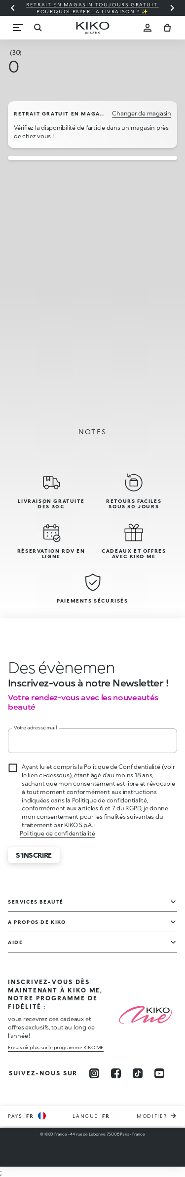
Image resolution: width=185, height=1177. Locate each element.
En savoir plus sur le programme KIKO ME (56, 1047)
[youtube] (159, 1073)
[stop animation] (57, 667)
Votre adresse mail (35, 727)
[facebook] (116, 1073)
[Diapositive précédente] (13, 8)
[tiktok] (138, 1073)
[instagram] (94, 1073)
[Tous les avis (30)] (16, 52)
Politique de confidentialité (57, 833)
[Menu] (18, 28)
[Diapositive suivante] (172, 8)
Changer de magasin (141, 113)
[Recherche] (37, 28)
